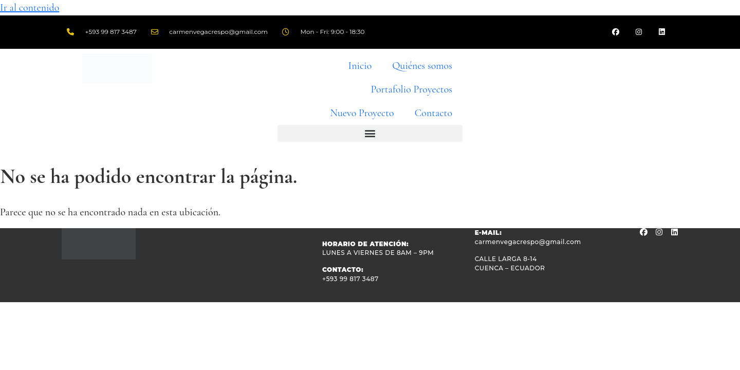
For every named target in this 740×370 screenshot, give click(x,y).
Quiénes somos (422, 66)
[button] (370, 133)
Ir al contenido (29, 8)
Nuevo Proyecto (362, 113)
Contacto (433, 113)
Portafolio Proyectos (411, 89)
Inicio (360, 66)
